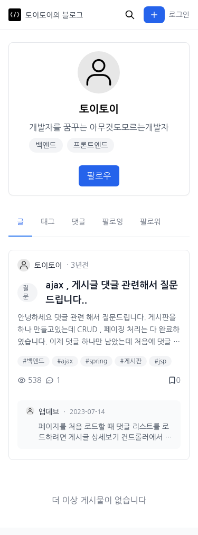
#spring (96, 361)
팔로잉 (112, 222)
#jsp (160, 361)
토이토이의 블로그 (54, 15)
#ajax (65, 361)
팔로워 (150, 222)
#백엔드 (33, 361)
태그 (47, 222)
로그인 (179, 14)
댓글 (79, 222)
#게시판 (131, 361)
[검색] (129, 14)
